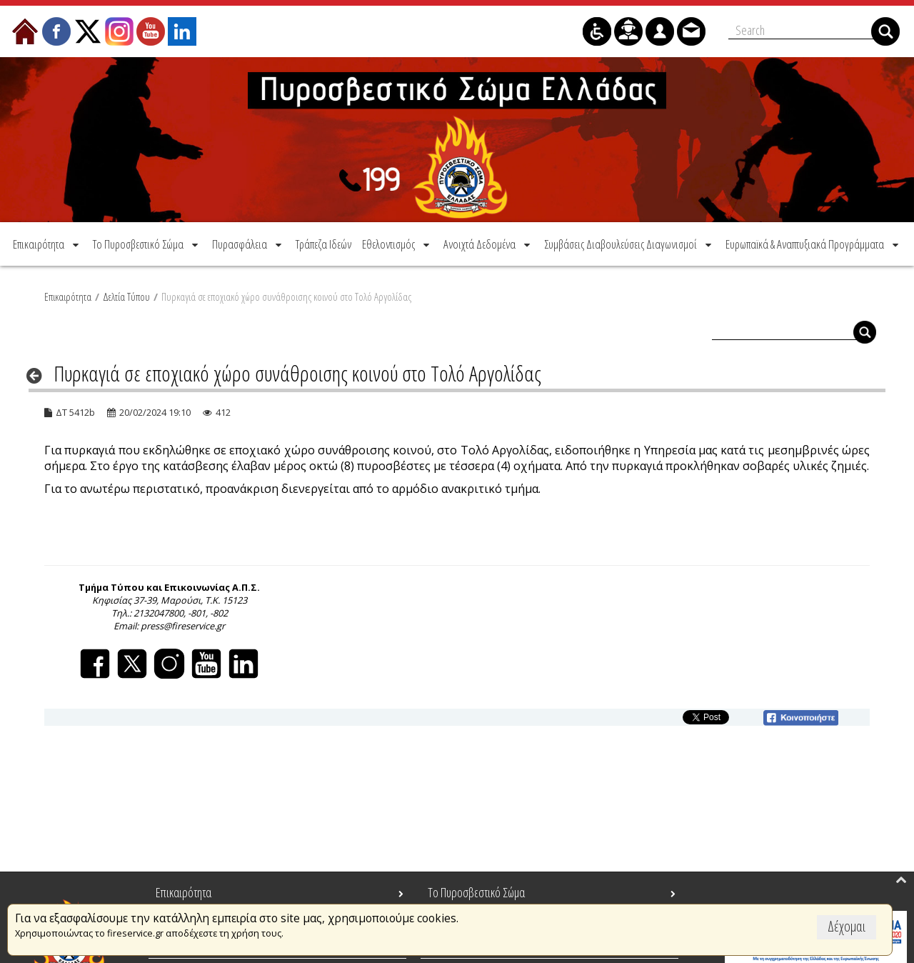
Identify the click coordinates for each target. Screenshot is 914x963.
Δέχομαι (846, 926)
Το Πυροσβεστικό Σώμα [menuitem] (476, 892)
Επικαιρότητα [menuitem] (183, 892)
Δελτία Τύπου (126, 296)
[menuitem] (47, 244)
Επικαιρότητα (67, 296)
